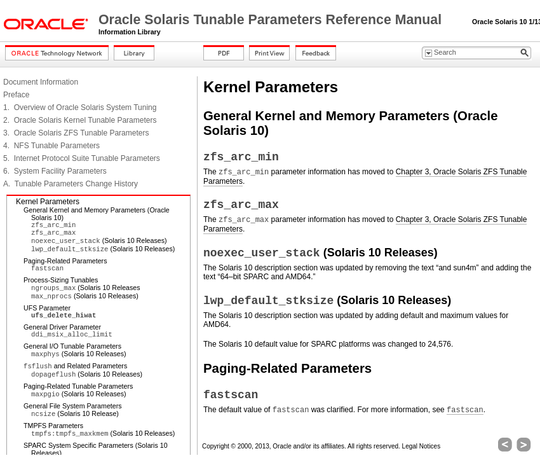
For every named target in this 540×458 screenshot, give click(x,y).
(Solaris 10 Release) (75, 413)
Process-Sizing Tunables (61, 280)
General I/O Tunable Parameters (72, 346)
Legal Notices (421, 446)
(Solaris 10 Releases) (99, 240)
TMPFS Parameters (53, 425)
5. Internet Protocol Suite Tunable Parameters (81, 158)
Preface (16, 94)
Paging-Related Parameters (65, 261)
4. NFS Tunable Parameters (51, 145)
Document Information (40, 82)
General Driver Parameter (62, 327)
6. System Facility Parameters (55, 171)
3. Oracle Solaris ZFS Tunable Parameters (76, 132)
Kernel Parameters (47, 201)
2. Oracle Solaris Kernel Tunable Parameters (79, 120)
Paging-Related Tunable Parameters (78, 386)
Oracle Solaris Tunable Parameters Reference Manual (271, 19)
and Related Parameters (75, 366)
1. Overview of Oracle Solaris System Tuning (79, 107)
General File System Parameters (73, 406)
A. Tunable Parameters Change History (70, 183)
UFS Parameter (47, 308)
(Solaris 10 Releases (85, 287)
